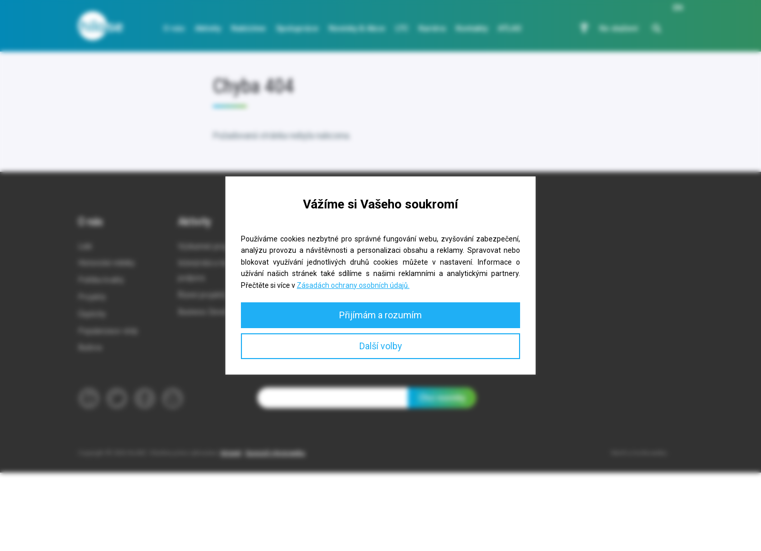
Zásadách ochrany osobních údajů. (353, 285)
